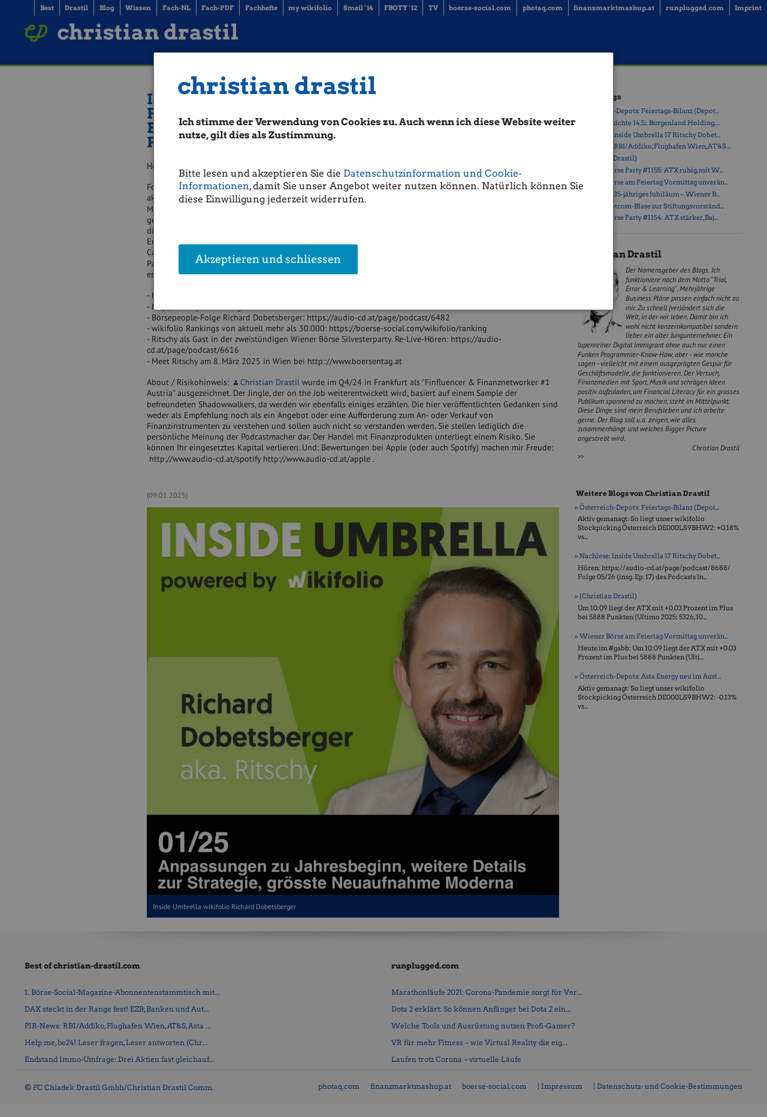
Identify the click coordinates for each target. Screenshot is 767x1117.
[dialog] (383, 181)
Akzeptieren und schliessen (268, 261)
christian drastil (277, 86)
